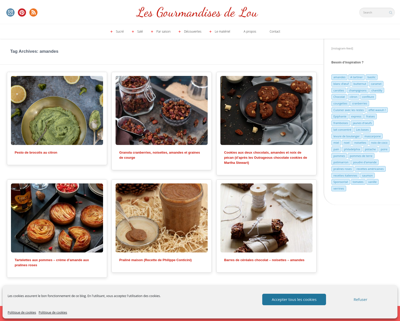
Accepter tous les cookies (294, 299)
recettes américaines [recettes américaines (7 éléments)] (370, 169)
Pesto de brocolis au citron (36, 152)
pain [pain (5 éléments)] (336, 149)
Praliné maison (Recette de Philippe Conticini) (155, 260)
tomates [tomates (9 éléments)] (358, 182)
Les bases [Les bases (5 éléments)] (362, 129)
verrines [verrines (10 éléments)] (338, 188)
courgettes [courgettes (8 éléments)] (340, 103)
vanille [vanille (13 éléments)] (372, 182)
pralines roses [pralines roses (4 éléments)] (342, 169)
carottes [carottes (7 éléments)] (338, 90)
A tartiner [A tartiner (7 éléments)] (356, 77)
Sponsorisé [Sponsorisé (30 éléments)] (340, 182)
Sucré (120, 31)
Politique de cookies (22, 312)
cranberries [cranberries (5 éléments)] (359, 103)
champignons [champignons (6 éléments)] (358, 90)
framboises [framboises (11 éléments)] (340, 123)
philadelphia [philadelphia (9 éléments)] (352, 149)
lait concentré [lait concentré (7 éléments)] (342, 129)
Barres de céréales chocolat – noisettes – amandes (264, 260)
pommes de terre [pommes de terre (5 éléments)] (361, 156)
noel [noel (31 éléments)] (346, 142)
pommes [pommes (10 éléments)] (339, 156)
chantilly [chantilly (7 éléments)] (376, 90)
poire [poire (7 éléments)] (384, 149)
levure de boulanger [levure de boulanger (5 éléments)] (346, 136)
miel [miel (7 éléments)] (336, 142)
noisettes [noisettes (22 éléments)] (360, 142)
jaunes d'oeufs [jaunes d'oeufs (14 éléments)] (362, 123)
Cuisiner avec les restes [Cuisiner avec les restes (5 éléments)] (348, 110)
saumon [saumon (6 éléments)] (367, 175)
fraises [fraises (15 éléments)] (370, 116)
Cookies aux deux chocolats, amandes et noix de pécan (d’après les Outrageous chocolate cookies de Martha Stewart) (265, 158)
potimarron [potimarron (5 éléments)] (340, 162)
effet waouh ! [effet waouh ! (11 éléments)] (377, 110)
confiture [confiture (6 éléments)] (368, 97)
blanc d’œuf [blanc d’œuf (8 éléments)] (341, 84)
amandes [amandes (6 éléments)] (339, 77)
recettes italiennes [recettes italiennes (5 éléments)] (345, 175)
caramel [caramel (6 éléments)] (376, 84)
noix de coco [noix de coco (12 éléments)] (379, 142)
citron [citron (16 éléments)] (353, 97)
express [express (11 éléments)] (356, 116)
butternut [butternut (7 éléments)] (360, 84)
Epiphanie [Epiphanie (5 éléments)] (339, 116)
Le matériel (222, 31)
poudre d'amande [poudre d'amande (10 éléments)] (365, 162)
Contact (275, 31)
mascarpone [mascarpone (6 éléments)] (373, 136)
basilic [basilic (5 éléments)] (372, 77)
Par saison (163, 31)
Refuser (360, 299)
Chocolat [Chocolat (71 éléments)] (339, 97)
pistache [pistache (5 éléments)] (370, 149)
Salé (140, 31)
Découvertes (192, 31)
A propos (250, 31)
